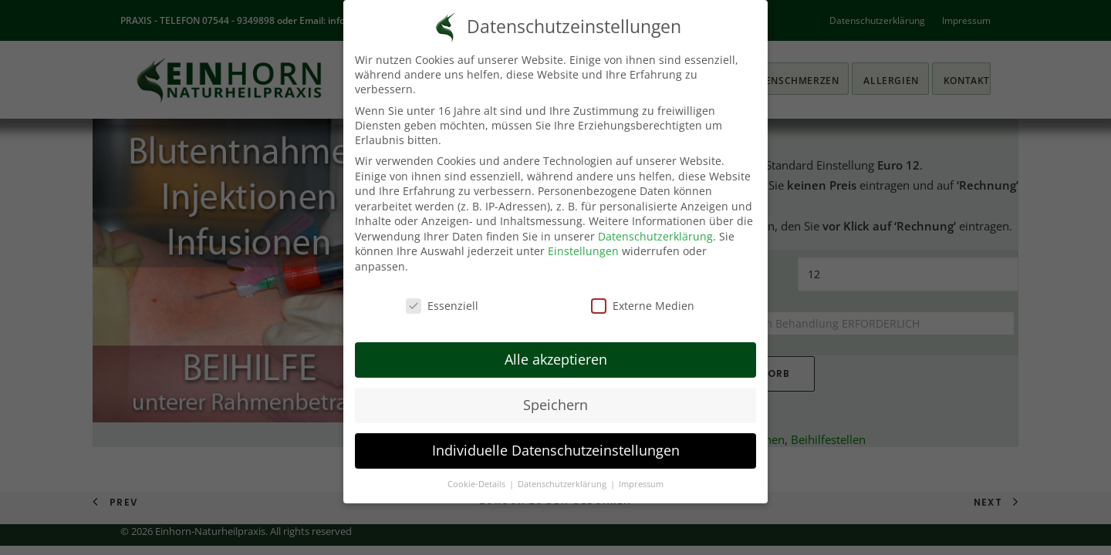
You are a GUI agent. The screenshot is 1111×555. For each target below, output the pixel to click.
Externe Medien (642, 305)
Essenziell (442, 305)
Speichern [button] (555, 404)
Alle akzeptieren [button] (556, 359)
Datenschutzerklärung (655, 236)
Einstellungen (583, 251)
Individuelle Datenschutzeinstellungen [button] (556, 450)
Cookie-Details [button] (477, 484)
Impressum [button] (641, 484)
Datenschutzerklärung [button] (563, 484)
